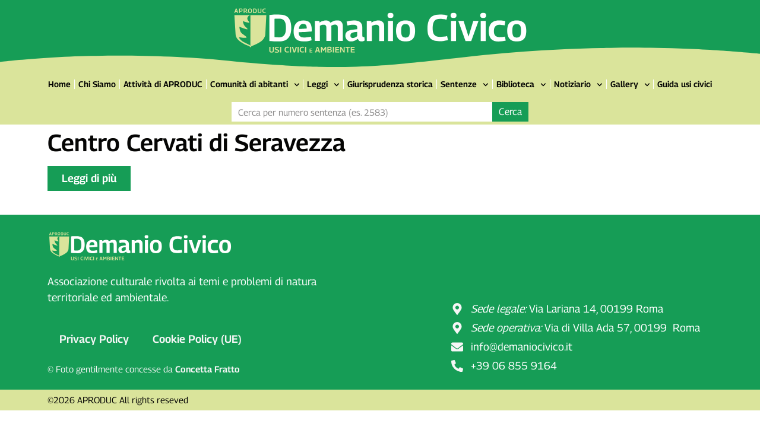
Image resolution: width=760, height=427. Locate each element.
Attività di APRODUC (163, 84)
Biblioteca (521, 85)
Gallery (630, 85)
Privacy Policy (94, 339)
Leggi (323, 85)
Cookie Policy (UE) (197, 339)
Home (59, 84)
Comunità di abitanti (255, 85)
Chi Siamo (97, 84)
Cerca (510, 111)
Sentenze (465, 85)
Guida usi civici (684, 84)
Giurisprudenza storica (390, 84)
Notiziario (578, 85)
